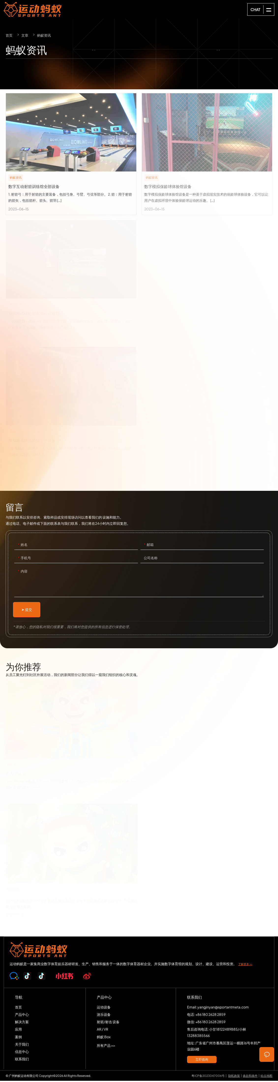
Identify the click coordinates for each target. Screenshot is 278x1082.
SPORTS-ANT (33, 9)
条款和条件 (250, 1077)
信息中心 (22, 1052)
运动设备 (104, 1008)
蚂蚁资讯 (44, 35)
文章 (24, 35)
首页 (9, 35)
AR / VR (102, 1030)
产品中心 (22, 1015)
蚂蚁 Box (104, 1038)
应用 (18, 1030)
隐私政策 (234, 1077)
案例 (18, 1038)
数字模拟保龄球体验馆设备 (207, 154)
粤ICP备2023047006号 (208, 1077)
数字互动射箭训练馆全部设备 (71, 154)
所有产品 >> (106, 1046)
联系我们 (22, 1060)
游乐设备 (104, 1015)
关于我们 (22, 1045)
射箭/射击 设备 (108, 1023)
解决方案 (22, 1023)
